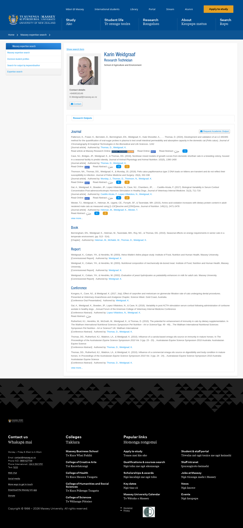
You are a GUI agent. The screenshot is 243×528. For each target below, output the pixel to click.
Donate (11, 495)
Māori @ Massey (75, 9)
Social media (14, 478)
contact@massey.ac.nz (25, 457)
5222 (15, 467)
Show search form (75, 49)
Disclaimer (128, 508)
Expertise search (14, 72)
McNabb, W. (114, 240)
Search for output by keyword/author (23, 65)
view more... (77, 218)
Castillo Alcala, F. (109, 194)
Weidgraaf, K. (120, 147)
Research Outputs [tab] (82, 118)
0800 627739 (26, 460)
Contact (76, 104)
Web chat (12, 472)
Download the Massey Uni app (22, 490)
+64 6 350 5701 (36, 464)
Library (134, 9)
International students (107, 9)
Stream (170, 9)
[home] (32, 20)
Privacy (127, 510)
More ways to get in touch (20, 484)
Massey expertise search (18, 52)
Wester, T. (133, 210)
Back (8, 46)
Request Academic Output (214, 131)
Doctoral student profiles (18, 59)
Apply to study (218, 9)
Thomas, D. (106, 147)
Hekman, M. (106, 210)
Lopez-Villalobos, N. (128, 194)
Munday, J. (106, 178)
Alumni (189, 9)
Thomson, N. (131, 178)
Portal (152, 9)
